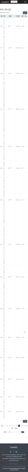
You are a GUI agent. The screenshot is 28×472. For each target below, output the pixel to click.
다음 (12, 428)
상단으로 (25, 332)
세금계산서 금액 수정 (3, 25)
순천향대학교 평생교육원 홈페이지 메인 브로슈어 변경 (3, 243)
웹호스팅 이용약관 (14, 463)
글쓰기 (25, 12)
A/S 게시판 (14, 1)
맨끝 (16, 428)
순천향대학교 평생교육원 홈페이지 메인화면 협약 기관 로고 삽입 (3, 108)
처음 (2, 425)
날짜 (22, 16)
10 (26, 425)
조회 (26, 16)
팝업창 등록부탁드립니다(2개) (4, 275)
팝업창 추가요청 (3, 396)
